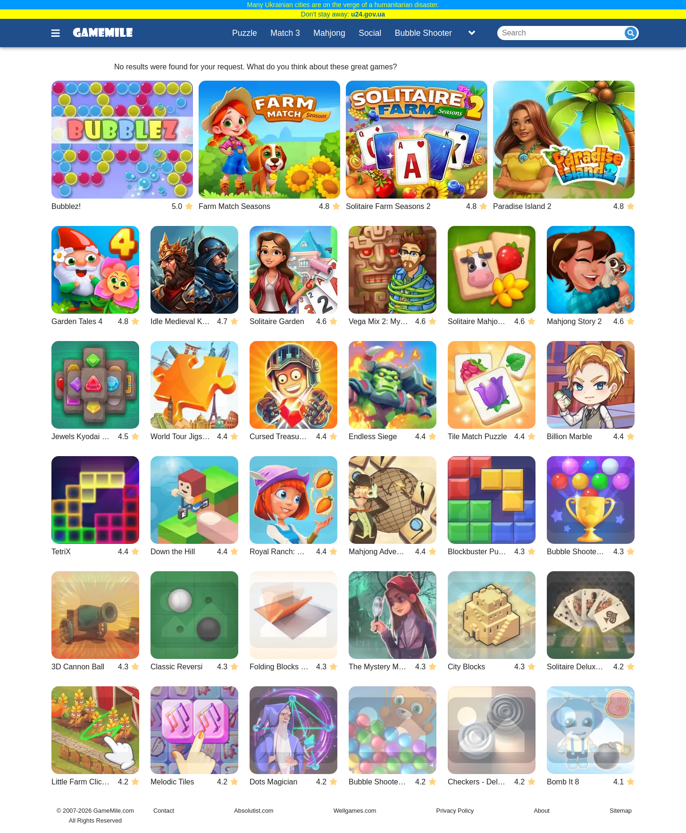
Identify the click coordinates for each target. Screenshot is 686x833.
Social (370, 33)
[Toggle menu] (60, 33)
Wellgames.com (355, 810)
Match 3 (285, 33)
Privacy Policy (455, 810)
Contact (163, 810)
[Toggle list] (472, 33)
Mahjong (329, 33)
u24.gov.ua (368, 14)
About (541, 810)
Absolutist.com (253, 810)
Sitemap (621, 810)
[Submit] (631, 33)
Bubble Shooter (423, 33)
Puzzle (244, 33)
